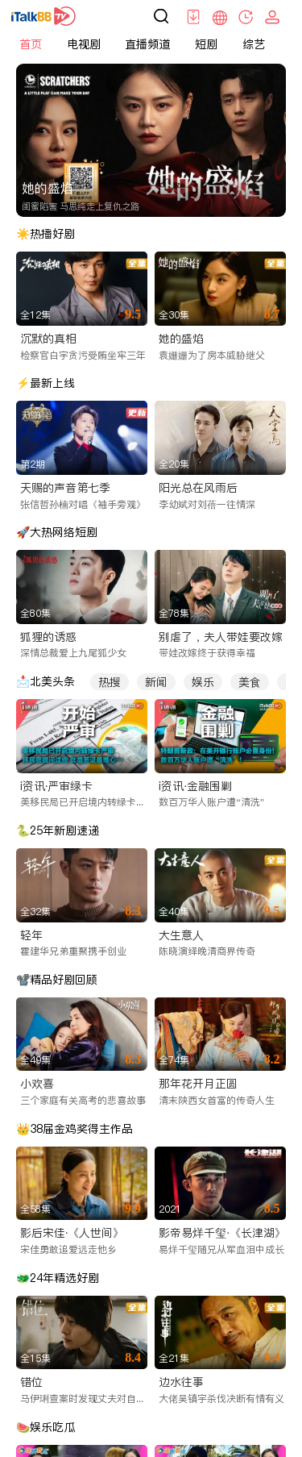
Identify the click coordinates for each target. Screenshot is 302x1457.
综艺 (253, 44)
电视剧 (84, 44)
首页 (30, 44)
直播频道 (147, 44)
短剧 (206, 44)
